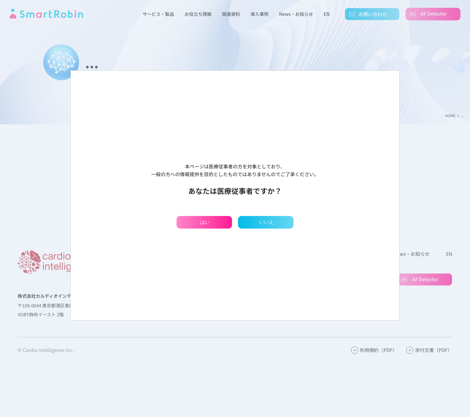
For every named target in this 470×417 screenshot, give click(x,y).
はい (205, 222)
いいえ (266, 222)
